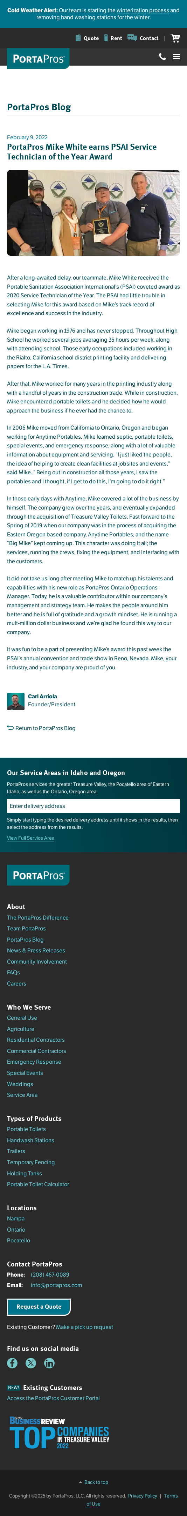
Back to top (96, 1482)
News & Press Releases (36, 950)
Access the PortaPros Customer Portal (53, 1398)
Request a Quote (38, 1306)
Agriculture (20, 1029)
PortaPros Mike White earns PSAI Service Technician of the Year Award (82, 151)
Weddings (20, 1084)
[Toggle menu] (176, 57)
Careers (16, 983)
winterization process (143, 10)
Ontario (16, 1229)
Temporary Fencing (31, 1162)
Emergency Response (34, 1061)
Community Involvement (37, 961)
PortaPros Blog (25, 939)
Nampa (16, 1218)
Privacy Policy (142, 1496)
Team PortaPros (26, 928)
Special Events (25, 1073)
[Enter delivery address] (93, 806)
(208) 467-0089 (50, 1274)
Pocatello (18, 1240)
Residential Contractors (36, 1039)
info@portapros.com (56, 1285)
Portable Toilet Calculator (38, 1184)
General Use (22, 1018)
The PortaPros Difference (38, 917)
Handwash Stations (30, 1140)
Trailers (16, 1151)
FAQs (13, 972)
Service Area (22, 1095)
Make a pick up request (84, 1327)
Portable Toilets (26, 1129)
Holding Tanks (24, 1173)
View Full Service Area (30, 838)
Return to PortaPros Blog (41, 728)
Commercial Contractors (36, 1051)
